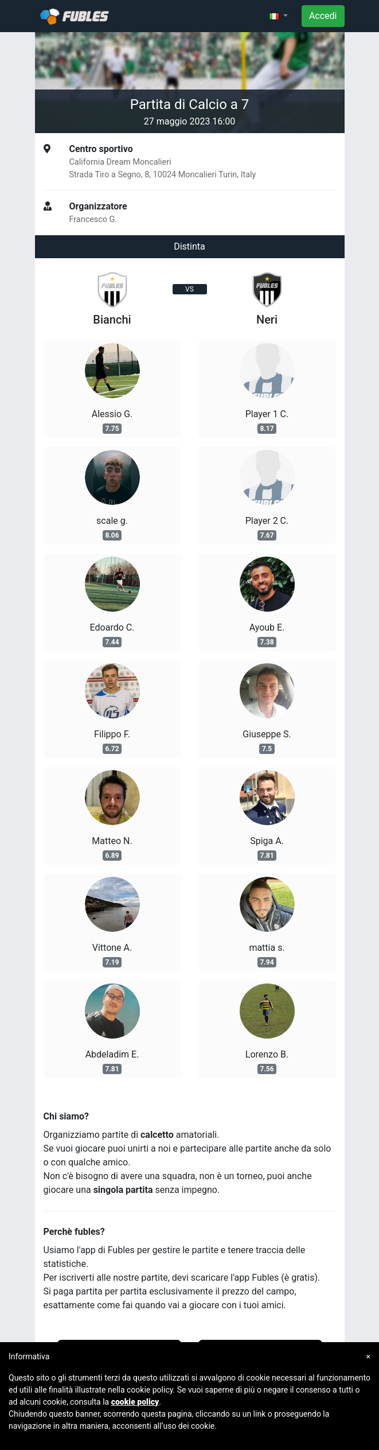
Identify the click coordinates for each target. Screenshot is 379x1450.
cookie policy (135, 1401)
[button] (278, 16)
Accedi (323, 15)
